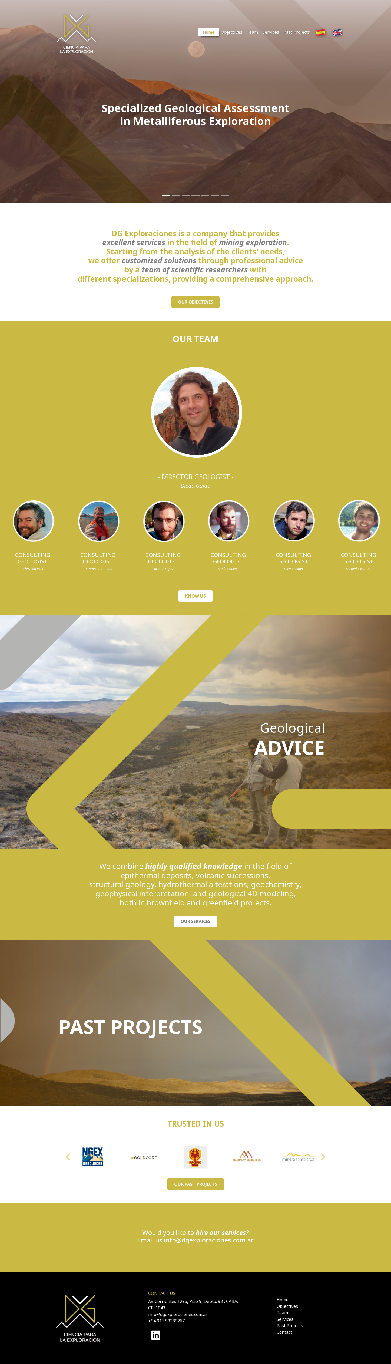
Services (270, 32)
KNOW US (195, 596)
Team (252, 32)
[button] (68, 1156)
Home (208, 32)
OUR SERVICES (195, 921)
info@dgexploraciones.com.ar (209, 1239)
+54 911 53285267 (166, 1321)
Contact (284, 1332)
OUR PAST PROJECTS (195, 1184)
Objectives (231, 32)
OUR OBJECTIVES (195, 302)
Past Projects (296, 32)
